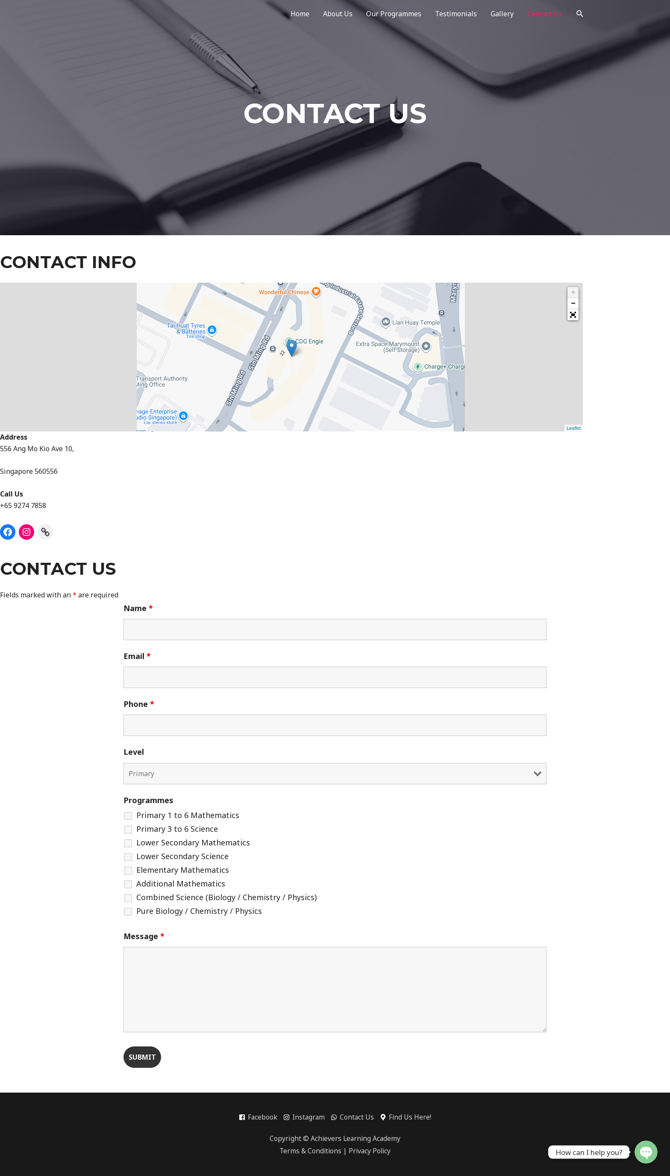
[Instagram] (26, 532)
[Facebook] (7, 532)
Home (300, 13)
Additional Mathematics (180, 883)
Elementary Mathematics (182, 870)
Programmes (148, 800)
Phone (138, 704)
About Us (338, 13)
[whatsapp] (355, 1117)
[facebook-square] (259, 1117)
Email (137, 656)
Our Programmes (393, 13)
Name (138, 608)
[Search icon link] (580, 13)
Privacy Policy (370, 1151)
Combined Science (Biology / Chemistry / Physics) (226, 897)
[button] (573, 314)
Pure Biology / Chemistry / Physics (199, 911)
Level (133, 752)
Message (144, 936)
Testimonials (456, 13)
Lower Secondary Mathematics (193, 842)
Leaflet (574, 428)
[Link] (45, 532)
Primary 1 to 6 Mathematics (187, 815)
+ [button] (573, 292)
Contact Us (544, 13)
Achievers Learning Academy (356, 1138)
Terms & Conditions (309, 1151)
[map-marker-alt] (406, 1117)
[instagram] (306, 1117)
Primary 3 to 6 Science (177, 828)
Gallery (502, 13)
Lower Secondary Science (182, 856)
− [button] (573, 303)
